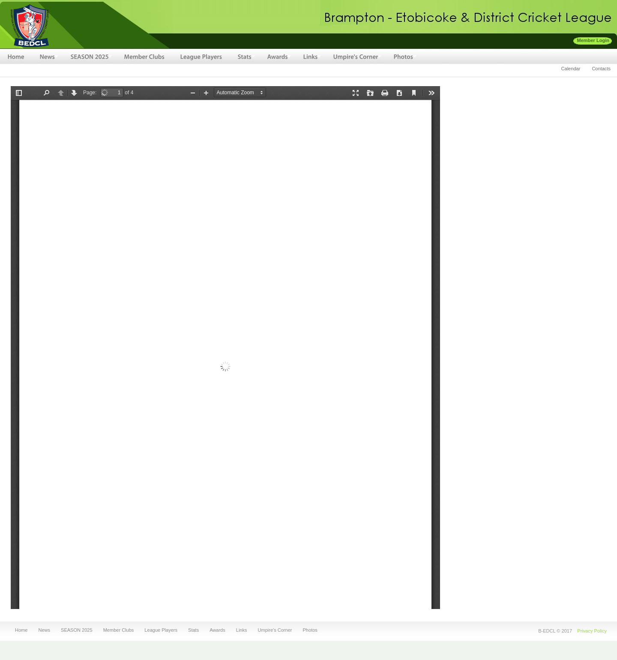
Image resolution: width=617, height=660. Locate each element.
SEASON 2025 (75, 630)
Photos (309, 630)
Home (21, 630)
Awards (216, 630)
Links (240, 630)
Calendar (571, 68)
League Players (160, 630)
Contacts (601, 68)
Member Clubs (118, 630)
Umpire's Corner (274, 630)
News (42, 630)
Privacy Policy (592, 630)
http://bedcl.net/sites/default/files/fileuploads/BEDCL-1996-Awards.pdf (225, 347)
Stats (192, 630)
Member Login (593, 40)
